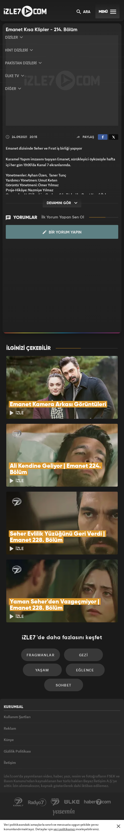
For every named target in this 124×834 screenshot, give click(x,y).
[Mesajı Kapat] (118, 826)
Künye (9, 739)
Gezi (83, 655)
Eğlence (85, 670)
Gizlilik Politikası (17, 751)
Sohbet (63, 685)
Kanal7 (18, 802)
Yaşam (42, 670)
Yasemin (64, 812)
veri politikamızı (64, 829)
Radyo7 (37, 802)
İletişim (10, 762)
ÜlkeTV (72, 802)
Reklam (10, 728)
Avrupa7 (55, 802)
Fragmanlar (40, 655)
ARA (83, 12)
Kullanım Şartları (17, 716)
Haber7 (97, 802)
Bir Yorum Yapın (62, 232)
